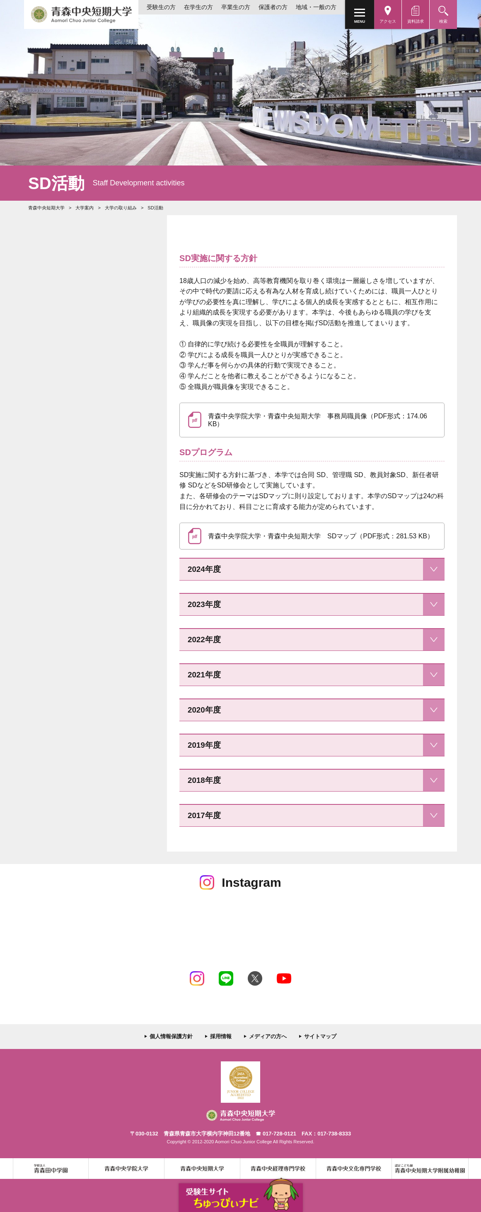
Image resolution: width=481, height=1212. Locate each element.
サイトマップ (320, 1036)
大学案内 (84, 207)
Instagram (197, 978)
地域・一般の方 (316, 7)
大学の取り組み (121, 207)
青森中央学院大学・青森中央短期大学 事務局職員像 (317, 420)
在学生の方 (198, 7)
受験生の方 (161, 7)
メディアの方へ (268, 1036)
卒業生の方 (235, 7)
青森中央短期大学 (81, 14)
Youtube (284, 978)
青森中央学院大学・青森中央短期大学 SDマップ (321, 536)
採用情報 (221, 1036)
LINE (226, 978)
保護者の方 (273, 7)
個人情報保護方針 (171, 1036)
